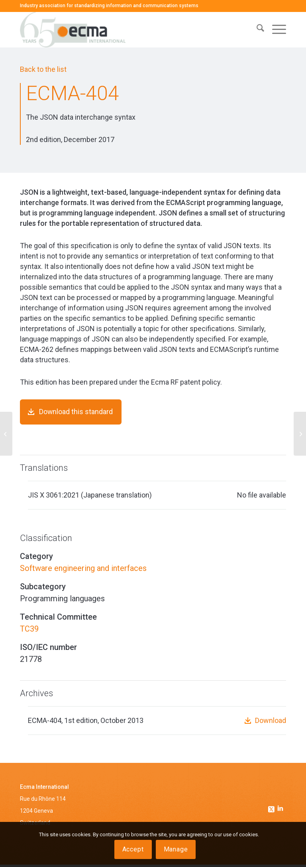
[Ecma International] (73, 29)
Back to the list (43, 69)
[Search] (256, 29)
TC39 (29, 631)
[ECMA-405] (300, 434)
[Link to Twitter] (272, 810)
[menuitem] (256, 29)
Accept (133, 849)
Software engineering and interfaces (83, 570)
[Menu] (275, 29)
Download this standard (76, 412)
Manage (176, 849)
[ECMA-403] (6, 434)
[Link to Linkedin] (280, 812)
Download (270, 723)
